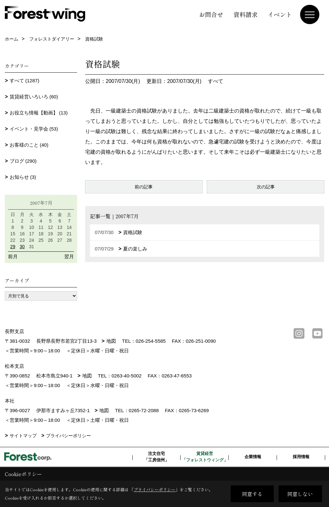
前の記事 (144, 186)
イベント (280, 14)
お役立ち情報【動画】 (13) (39, 112)
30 (22, 246)
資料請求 (245, 14)
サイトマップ (23, 435)
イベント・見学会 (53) (34, 128)
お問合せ (211, 14)
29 (12, 246)
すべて (215, 81)
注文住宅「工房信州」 (156, 456)
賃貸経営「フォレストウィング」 (205, 456)
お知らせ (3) (23, 177)
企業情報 (253, 456)
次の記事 (266, 186)
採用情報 (301, 456)
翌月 (69, 256)
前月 (13, 256)
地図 (111, 341)
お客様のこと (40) (29, 145)
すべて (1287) (25, 80)
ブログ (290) (23, 161)
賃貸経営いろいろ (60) (34, 96)
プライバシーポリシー (68, 435)
